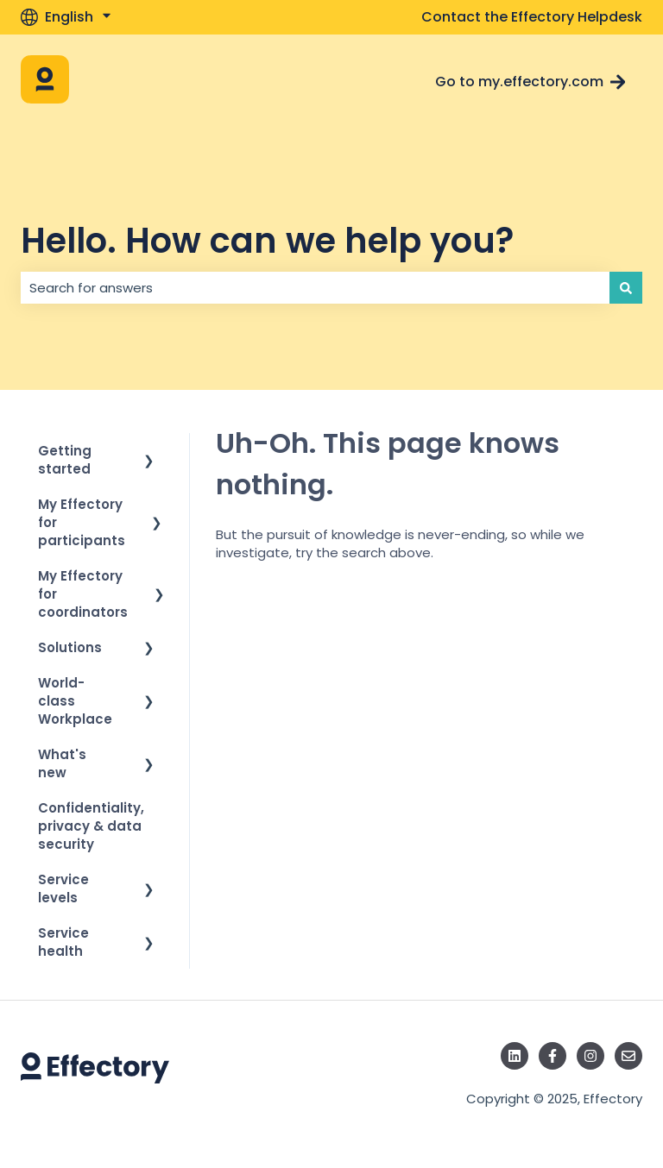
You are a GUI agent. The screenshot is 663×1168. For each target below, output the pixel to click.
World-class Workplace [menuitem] (75, 701)
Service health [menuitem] (63, 942)
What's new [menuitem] (62, 763)
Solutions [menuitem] (70, 647)
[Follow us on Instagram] (590, 1056)
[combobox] (315, 288)
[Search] (625, 288)
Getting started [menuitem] (65, 460)
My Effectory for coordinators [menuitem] (83, 594)
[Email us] (628, 1056)
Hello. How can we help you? (267, 241)
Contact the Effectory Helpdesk (531, 17)
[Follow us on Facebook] (552, 1056)
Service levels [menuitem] (63, 888)
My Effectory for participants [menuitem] (81, 522)
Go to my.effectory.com (530, 81)
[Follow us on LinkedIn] (514, 1056)
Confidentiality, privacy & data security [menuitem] (91, 826)
